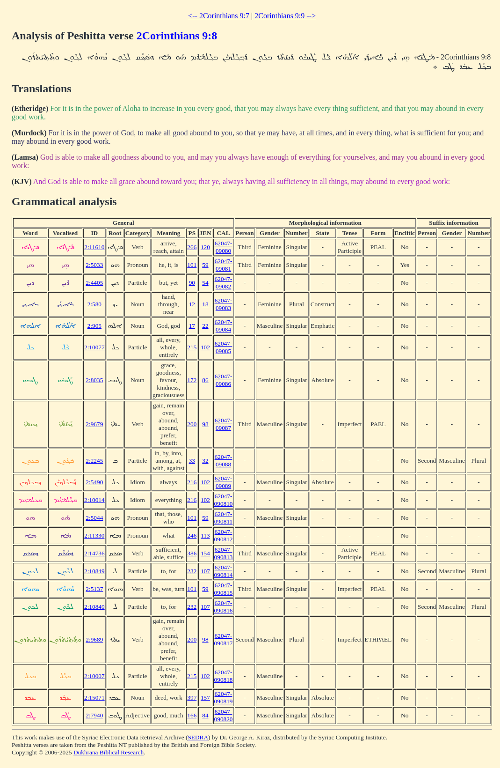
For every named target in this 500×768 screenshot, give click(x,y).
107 (205, 571)
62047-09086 (223, 380)
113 (205, 535)
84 (205, 715)
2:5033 (94, 264)
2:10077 (94, 347)
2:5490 (94, 482)
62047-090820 (223, 715)
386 (191, 553)
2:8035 (94, 380)
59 (205, 264)
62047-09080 (223, 247)
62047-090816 (223, 606)
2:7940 (94, 715)
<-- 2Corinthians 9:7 (218, 16)
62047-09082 (223, 282)
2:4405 (94, 282)
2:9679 (94, 424)
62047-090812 (223, 535)
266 (191, 247)
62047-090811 (223, 517)
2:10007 (94, 675)
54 (205, 282)
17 (192, 325)
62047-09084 (223, 325)
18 (205, 304)
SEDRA (198, 737)
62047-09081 (223, 265)
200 (191, 424)
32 (205, 460)
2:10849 (94, 571)
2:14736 (94, 553)
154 (205, 553)
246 (191, 535)
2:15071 (94, 697)
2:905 (94, 325)
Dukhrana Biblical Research (108, 752)
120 (205, 247)
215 (191, 347)
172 (191, 380)
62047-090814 (223, 571)
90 (192, 282)
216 (191, 482)
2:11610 (94, 247)
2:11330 (94, 535)
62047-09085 (223, 347)
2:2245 (94, 460)
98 (205, 424)
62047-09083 (223, 304)
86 (205, 380)
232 (191, 571)
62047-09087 (223, 424)
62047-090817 (223, 639)
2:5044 (94, 517)
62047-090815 (223, 589)
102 (205, 347)
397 (191, 697)
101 (191, 264)
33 (192, 460)
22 (205, 325)
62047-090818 (223, 676)
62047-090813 (223, 553)
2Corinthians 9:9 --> (285, 16)
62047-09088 (223, 460)
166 (191, 715)
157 (205, 697)
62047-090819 (223, 697)
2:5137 (94, 588)
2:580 (94, 304)
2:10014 (94, 499)
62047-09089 (223, 482)
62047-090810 (223, 500)
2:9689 (94, 639)
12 (192, 304)
